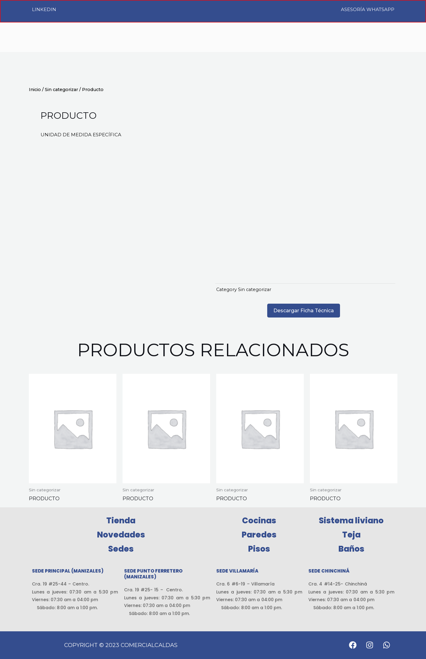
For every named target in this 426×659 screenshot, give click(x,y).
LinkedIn (44, 9)
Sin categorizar (61, 89)
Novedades (121, 534)
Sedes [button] (121, 548)
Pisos (259, 548)
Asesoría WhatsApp (367, 9)
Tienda (120, 520)
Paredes (259, 534)
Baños (351, 548)
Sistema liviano (351, 520)
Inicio (35, 89)
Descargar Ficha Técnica (303, 311)
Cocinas (259, 520)
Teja (351, 534)
